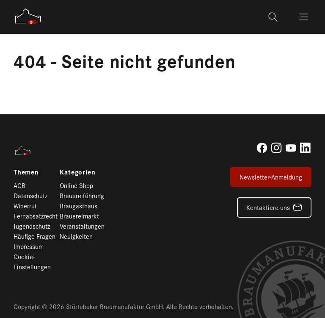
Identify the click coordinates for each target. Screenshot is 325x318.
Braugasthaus (78, 205)
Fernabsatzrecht (36, 215)
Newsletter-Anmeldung (271, 176)
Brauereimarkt (79, 215)
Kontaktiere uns (268, 207)
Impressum (29, 246)
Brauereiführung (82, 195)
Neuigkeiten (76, 236)
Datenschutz (30, 195)
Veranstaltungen (82, 225)
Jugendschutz (32, 225)
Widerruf (25, 205)
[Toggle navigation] (304, 17)
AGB (19, 185)
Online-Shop (76, 185)
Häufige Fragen (34, 236)
